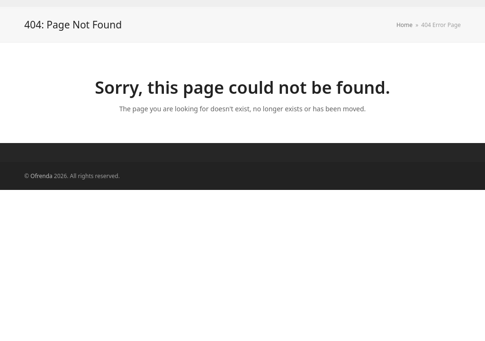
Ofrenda (41, 176)
